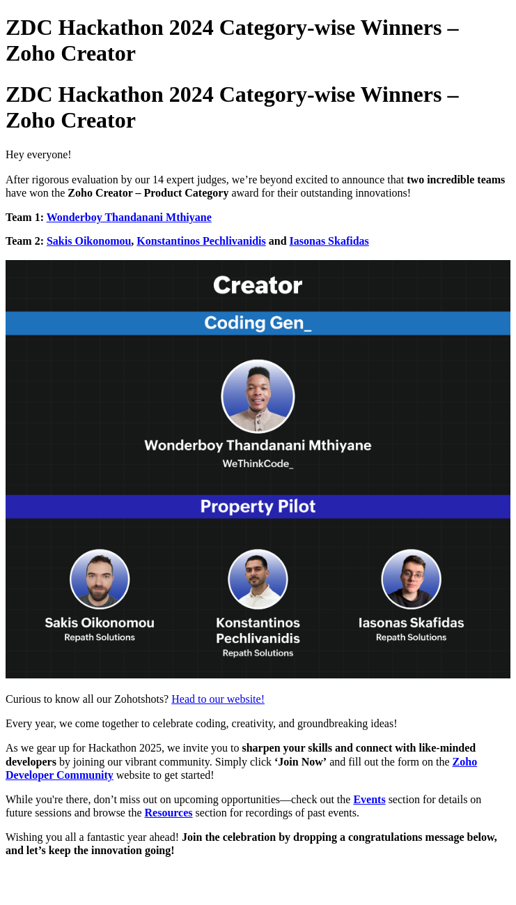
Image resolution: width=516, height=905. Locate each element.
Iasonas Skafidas (329, 241)
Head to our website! (218, 699)
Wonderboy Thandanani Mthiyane (129, 217)
